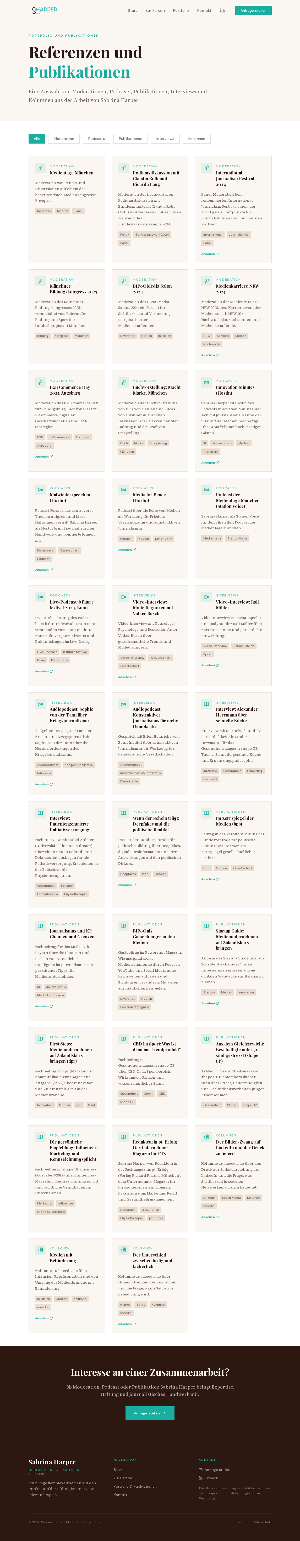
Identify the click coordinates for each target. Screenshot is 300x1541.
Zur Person (155, 10)
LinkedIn (208, 1478)
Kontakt (204, 10)
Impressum (238, 1522)
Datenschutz (262, 1522)
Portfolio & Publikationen (135, 1486)
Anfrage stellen (253, 10)
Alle (37, 138)
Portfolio (181, 10)
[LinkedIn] (222, 10)
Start (132, 10)
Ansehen (210, 254)
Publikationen (130, 138)
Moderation (64, 138)
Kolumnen (196, 138)
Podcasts (96, 138)
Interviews (165, 138)
